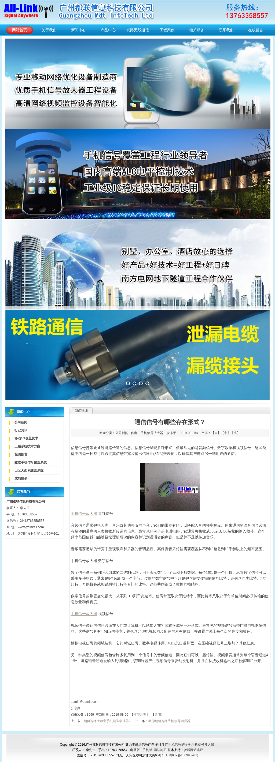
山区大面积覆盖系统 (28, 470)
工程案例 (167, 30)
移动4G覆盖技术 (26, 438)
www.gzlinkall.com (31, 527)
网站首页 (19, 30)
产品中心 (108, 30)
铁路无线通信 (137, 30)
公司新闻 (20, 422)
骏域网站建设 (193, 750)
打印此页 (139, 714)
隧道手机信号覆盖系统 (30, 462)
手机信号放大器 (203, 744)
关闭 (158, 714)
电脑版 (135, 750)
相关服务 (196, 30)
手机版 (147, 750)
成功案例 (20, 478)
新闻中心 (78, 30)
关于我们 (49, 30)
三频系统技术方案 (27, 446)
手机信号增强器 (179, 744)
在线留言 (255, 30)
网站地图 (160, 750)
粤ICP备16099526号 (183, 755)
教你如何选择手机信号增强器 (169, 721)
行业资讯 (20, 430)
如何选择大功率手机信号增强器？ (108, 721)
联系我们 (226, 30)
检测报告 (20, 454)
